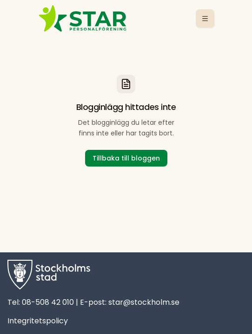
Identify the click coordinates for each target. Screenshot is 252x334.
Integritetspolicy (37, 320)
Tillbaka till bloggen (126, 158)
